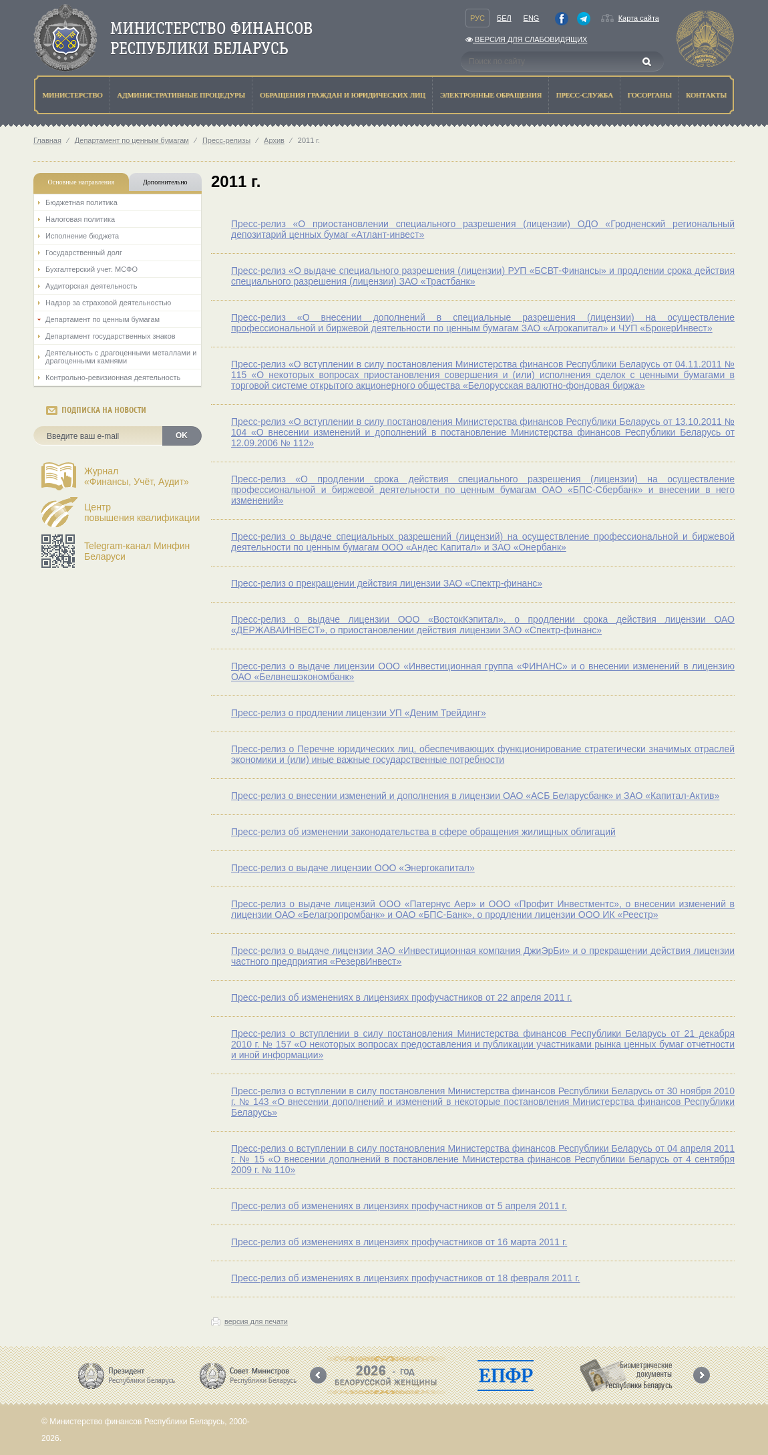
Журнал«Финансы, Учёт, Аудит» (136, 476)
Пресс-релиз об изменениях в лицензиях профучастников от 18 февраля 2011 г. (405, 1278)
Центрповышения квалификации (142, 512)
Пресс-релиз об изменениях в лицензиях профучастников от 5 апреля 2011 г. (399, 1205)
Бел (504, 18)
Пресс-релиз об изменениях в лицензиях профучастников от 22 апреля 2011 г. (401, 997)
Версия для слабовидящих (526, 39)
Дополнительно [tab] (165, 182)
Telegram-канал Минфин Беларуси (137, 551)
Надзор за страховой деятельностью (108, 303)
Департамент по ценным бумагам (132, 140)
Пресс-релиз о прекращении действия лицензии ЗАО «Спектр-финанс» (386, 583)
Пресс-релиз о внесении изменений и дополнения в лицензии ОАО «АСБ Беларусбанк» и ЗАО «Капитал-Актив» (475, 795)
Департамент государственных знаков (110, 336)
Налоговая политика (80, 219)
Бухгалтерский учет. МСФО (91, 269)
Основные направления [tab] (81, 182)
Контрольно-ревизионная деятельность (112, 377)
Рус (477, 18)
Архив (274, 140)
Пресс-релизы (226, 140)
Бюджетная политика (81, 202)
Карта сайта (638, 18)
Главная (47, 140)
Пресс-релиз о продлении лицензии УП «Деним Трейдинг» (358, 712)
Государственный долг (83, 253)
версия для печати (256, 1321)
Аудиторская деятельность (91, 286)
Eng (532, 18)
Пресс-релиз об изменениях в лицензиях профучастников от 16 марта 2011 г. (399, 1242)
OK (182, 435)
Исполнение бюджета (82, 236)
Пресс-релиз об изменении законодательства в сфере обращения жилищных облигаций (423, 831)
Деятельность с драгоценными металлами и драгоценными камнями (120, 357)
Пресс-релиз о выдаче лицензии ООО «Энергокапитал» (353, 867)
